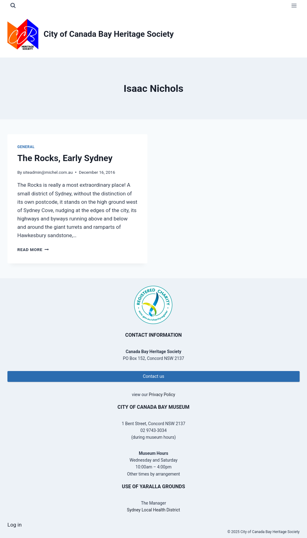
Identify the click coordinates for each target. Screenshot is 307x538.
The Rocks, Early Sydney (65, 158)
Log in (14, 525)
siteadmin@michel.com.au (48, 172)
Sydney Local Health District (153, 509)
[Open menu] (294, 5)
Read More (33, 249)
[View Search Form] (13, 5)
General (26, 147)
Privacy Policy (162, 394)
